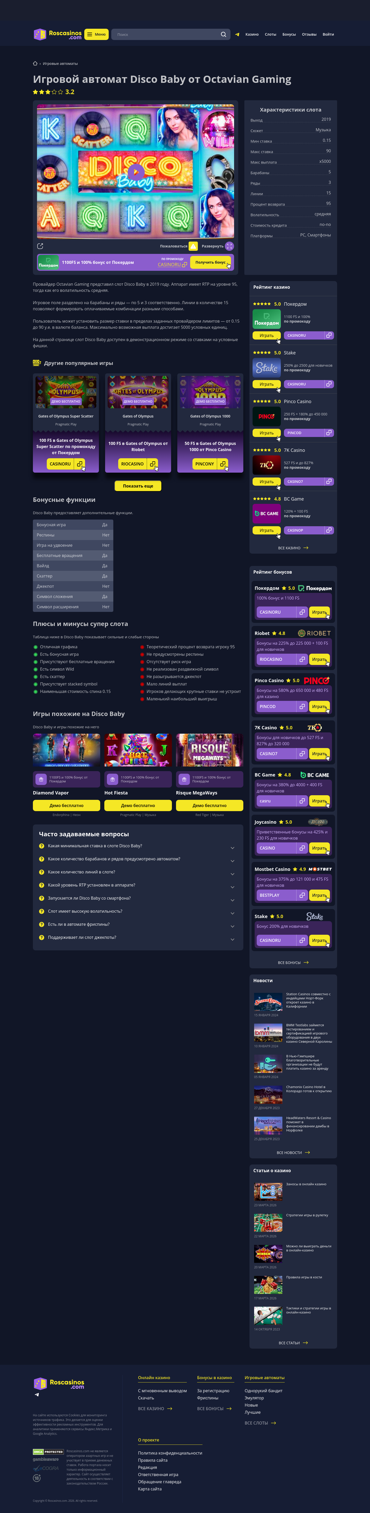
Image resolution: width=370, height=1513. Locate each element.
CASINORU (67, 464)
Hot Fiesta (116, 792)
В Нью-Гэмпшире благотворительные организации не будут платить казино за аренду (307, 1062)
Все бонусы (293, 962)
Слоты (270, 34)
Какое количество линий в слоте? (81, 872)
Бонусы (289, 34)
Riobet (262, 633)
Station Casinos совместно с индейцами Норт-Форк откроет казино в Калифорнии (308, 1000)
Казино (251, 34)
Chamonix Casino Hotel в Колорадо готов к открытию (309, 1089)
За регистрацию (213, 1391)
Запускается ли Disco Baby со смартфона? (89, 898)
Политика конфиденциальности (170, 1453)
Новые (251, 1405)
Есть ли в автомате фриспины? (79, 924)
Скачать (146, 1398)
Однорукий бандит (263, 1391)
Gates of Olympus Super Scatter (65, 416)
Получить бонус (211, 262)
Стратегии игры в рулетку (307, 1215)
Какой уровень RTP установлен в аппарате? (91, 885)
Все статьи (293, 1342)
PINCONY (212, 464)
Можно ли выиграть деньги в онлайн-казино (308, 1248)
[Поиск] (224, 34)
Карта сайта (150, 1489)
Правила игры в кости (304, 1277)
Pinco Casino (297, 401)
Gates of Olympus (138, 416)
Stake (290, 352)
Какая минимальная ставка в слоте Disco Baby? (95, 846)
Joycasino (265, 822)
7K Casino (294, 450)
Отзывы (309, 34)
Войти (328, 34)
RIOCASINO (139, 464)
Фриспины (207, 1398)
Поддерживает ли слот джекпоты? (82, 937)
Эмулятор (254, 1398)
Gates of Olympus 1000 (210, 416)
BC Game (294, 498)
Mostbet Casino (272, 869)
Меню (96, 34)
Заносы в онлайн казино (306, 1184)
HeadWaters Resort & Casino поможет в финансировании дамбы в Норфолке (308, 1124)
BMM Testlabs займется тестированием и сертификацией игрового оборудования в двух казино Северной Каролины (309, 1033)
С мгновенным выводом (162, 1391)
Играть (267, 335)
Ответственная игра (158, 1474)
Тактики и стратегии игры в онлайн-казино (308, 1310)
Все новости (293, 1152)
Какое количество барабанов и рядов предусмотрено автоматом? (114, 859)
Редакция (147, 1467)
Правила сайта (153, 1460)
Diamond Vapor (51, 792)
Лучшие (253, 1412)
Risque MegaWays (196, 792)
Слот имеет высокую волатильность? (85, 911)
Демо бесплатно (66, 401)
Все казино (293, 547)
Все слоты (260, 1423)
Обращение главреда (159, 1482)
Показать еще (138, 486)
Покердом (295, 303)
